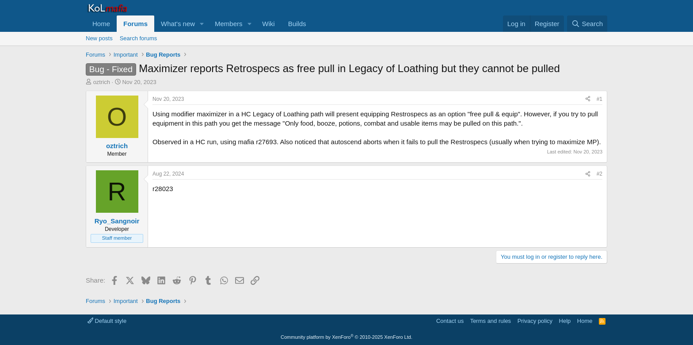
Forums (135, 23)
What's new (178, 23)
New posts (99, 38)
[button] (202, 23)
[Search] (587, 23)
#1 (599, 99)
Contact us (450, 321)
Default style (107, 321)
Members (229, 23)
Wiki (268, 23)
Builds (297, 23)
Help (565, 321)
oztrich (101, 82)
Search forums (138, 38)
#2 (599, 174)
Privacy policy (535, 321)
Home (101, 23)
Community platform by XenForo (346, 337)
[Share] (588, 99)
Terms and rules (490, 321)
